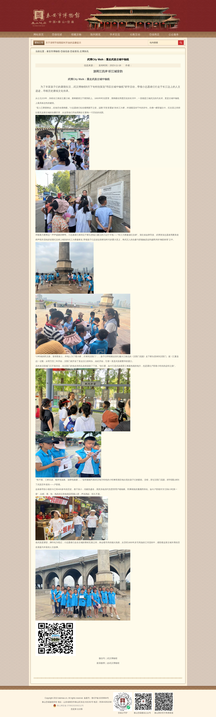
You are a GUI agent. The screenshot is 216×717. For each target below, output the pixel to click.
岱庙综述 (58, 34)
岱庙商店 (154, 34)
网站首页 (39, 34)
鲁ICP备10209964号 (100, 698)
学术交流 (116, 34)
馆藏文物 (77, 34)
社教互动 (135, 34)
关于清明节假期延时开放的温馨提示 (63, 42)
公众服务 (174, 34)
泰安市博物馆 (53, 51)
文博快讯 (84, 51)
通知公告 (38, 42)
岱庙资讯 (74, 51)
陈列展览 (96, 34)
